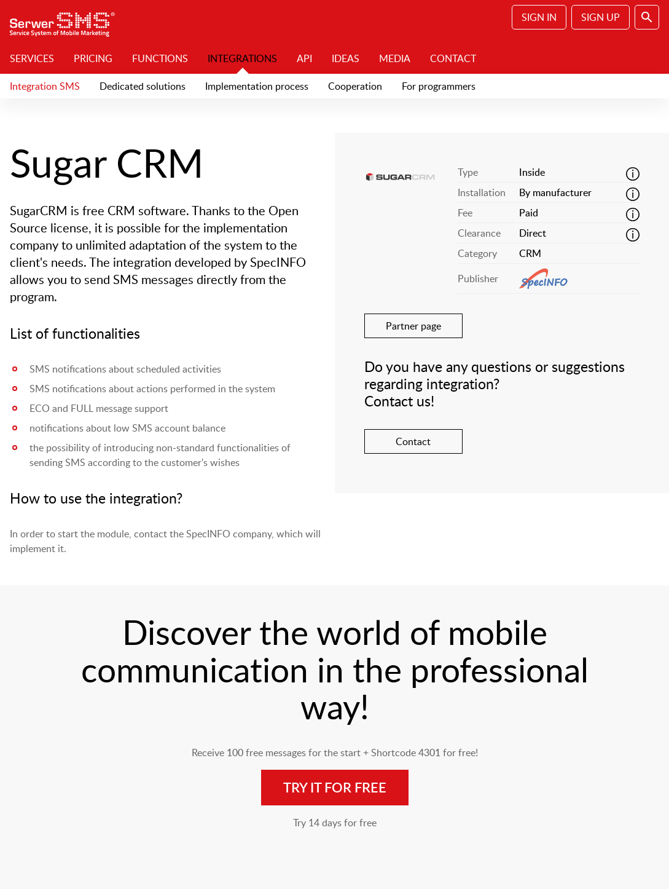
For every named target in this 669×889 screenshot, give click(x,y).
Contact (453, 58)
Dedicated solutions (143, 86)
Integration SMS (45, 86)
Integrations (242, 58)
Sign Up (600, 17)
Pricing (93, 58)
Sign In (539, 17)
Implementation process (256, 86)
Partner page (413, 326)
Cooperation (355, 86)
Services (32, 58)
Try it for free (334, 787)
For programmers (438, 86)
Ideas (345, 58)
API (304, 58)
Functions (160, 58)
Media (394, 58)
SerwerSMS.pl (66, 21)
